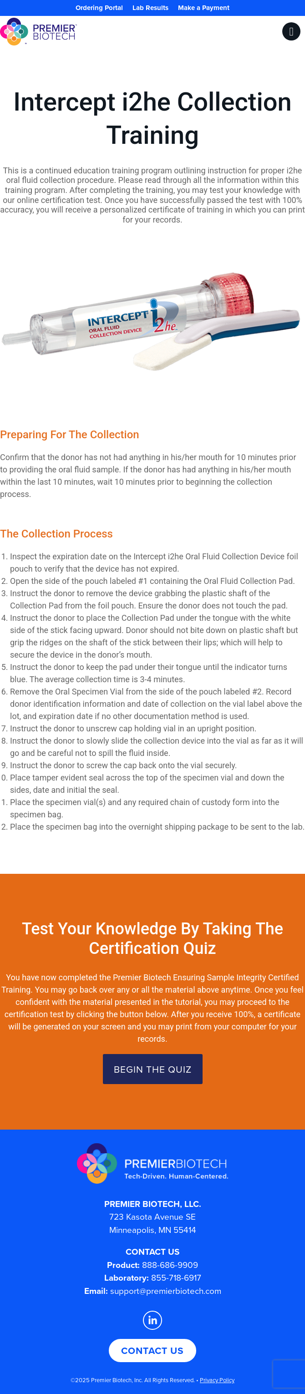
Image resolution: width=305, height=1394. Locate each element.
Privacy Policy (217, 1380)
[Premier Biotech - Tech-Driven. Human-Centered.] (152, 1163)
